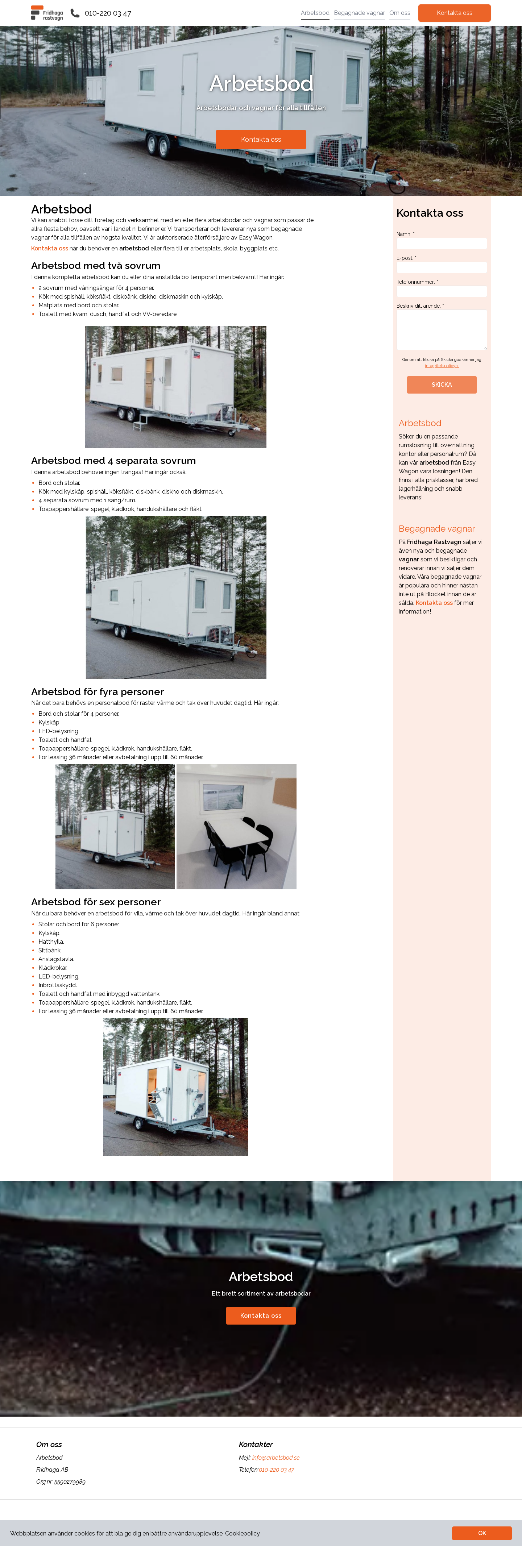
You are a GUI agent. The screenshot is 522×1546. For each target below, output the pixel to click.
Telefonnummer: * (442, 288)
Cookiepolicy (242, 1533)
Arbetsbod (315, 12)
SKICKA (442, 384)
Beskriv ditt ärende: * (442, 326)
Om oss (399, 12)
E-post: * (442, 264)
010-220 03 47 (108, 13)
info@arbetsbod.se (275, 1457)
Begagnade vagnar (359, 12)
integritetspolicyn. (442, 365)
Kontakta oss (454, 12)
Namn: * (442, 240)
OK (482, 1533)
